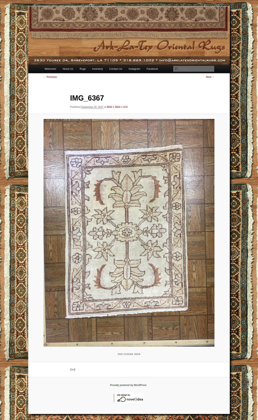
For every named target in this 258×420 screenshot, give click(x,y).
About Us (67, 68)
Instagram (134, 68)
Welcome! (50, 68)
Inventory (97, 68)
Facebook (152, 68)
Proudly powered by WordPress (128, 385)
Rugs (83, 68)
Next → (210, 77)
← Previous (50, 77)
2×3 (125, 107)
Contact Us (115, 68)
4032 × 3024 (113, 107)
